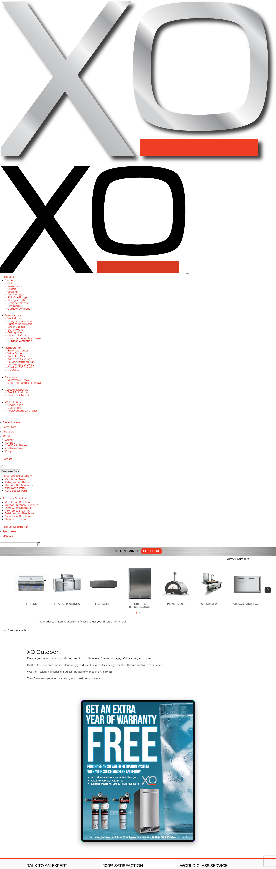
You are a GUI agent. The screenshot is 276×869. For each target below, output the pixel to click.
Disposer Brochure (16, 519)
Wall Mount (14, 318)
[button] (268, 590)
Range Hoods (13, 315)
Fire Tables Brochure (17, 510)
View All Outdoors (238, 558)
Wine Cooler (15, 353)
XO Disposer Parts (16, 490)
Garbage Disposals (16, 389)
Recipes (9, 451)
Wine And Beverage (19, 359)
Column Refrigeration (20, 361)
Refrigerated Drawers (20, 364)
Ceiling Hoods (16, 332)
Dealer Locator (11, 422)
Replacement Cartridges (22, 410)
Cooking (12, 291)
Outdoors (11, 280)
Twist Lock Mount (18, 395)
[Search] (1, 467)
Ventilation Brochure (18, 502)
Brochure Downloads (15, 498)
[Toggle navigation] (187, 273)
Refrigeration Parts (17, 482)
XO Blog (10, 442)
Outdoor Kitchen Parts (19, 485)
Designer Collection (19, 321)
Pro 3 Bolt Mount (18, 392)
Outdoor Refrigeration (21, 367)
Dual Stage (14, 407)
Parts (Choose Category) (17, 475)
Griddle (11, 289)
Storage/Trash (16, 300)
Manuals (7, 536)
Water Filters (13, 402)
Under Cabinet (16, 326)
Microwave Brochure (18, 516)
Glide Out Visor (16, 335)
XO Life (6, 436)
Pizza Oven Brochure (18, 507)
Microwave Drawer (19, 380)
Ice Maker (13, 370)
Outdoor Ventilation (19, 308)
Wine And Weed (17, 356)
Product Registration (15, 526)
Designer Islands (17, 303)
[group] (30, 587)
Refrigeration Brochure (19, 513)
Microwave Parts (15, 488)
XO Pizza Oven (14, 448)
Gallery (9, 439)
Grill (9, 283)
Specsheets (9, 531)
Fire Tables (14, 305)
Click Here (151, 551)
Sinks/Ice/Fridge (17, 297)
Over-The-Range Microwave (24, 338)
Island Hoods (15, 329)
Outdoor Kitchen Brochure (21, 505)
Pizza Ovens (14, 286)
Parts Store (9, 427)
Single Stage (15, 405)
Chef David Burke (16, 445)
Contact (7, 458)
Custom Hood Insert (19, 324)
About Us (8, 431)
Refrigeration (15, 294)
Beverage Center (17, 350)
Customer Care (10, 471)
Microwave (11, 377)
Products (8, 276)
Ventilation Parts (15, 479)
